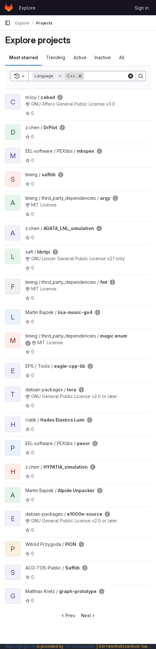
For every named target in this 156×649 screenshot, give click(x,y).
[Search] (141, 76)
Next (88, 615)
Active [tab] (79, 57)
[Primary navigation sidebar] (8, 23)
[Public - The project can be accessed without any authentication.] (60, 97)
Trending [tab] (55, 57)
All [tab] (122, 57)
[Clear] (130, 76)
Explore (27, 7)
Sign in (142, 7)
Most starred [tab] (23, 57)
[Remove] (80, 76)
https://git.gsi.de (20, 646)
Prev (67, 615)
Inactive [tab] (103, 57)
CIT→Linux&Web (79, 646)
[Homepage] (8, 8)
